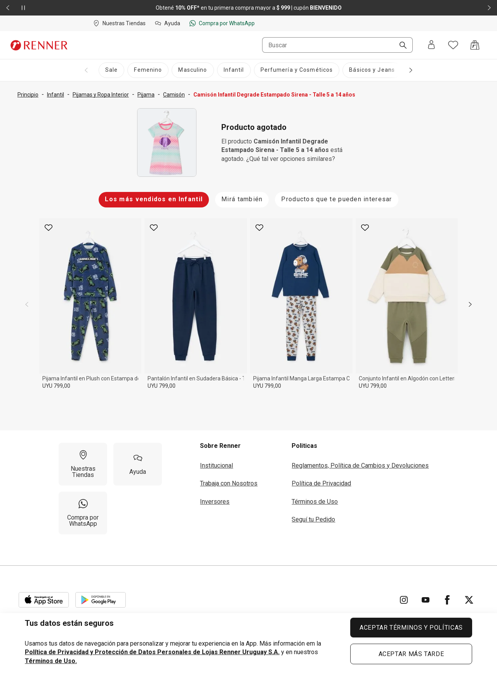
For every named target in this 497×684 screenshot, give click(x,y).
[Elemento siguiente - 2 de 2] (489, 8)
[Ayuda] (137, 464)
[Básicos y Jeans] (371, 70)
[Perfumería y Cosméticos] (297, 70)
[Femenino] (148, 70)
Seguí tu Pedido (313, 519)
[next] (470, 304)
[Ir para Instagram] (403, 600)
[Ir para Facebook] (447, 600)
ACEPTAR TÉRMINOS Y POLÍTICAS (411, 627)
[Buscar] (400, 46)
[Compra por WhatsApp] (83, 513)
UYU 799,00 (56, 386)
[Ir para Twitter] (469, 600)
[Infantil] (234, 70)
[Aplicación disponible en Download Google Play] (100, 600)
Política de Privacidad (321, 483)
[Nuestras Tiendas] (83, 464)
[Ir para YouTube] (425, 600)
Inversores (214, 501)
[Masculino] (193, 70)
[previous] (26, 304)
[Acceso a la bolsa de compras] (475, 45)
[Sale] (111, 70)
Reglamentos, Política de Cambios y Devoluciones (360, 465)
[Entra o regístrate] (431, 45)
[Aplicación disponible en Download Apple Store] (44, 600)
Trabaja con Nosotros (228, 483)
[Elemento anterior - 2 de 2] (8, 8)
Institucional (216, 465)
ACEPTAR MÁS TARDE (411, 654)
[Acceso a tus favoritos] (453, 45)
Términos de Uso (315, 501)
